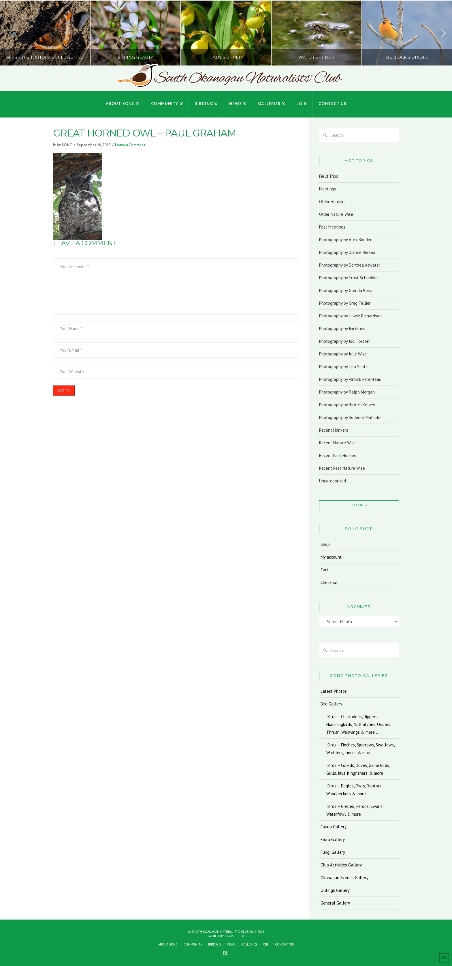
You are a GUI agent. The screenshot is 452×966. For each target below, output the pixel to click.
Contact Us (284, 944)
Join (266, 944)
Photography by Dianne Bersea (347, 252)
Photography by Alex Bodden (345, 239)
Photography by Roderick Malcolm (350, 417)
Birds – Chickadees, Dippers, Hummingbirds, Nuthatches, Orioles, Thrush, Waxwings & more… (358, 724)
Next (440, 33)
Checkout (329, 582)
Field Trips (328, 176)
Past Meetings (332, 227)
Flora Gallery (333, 839)
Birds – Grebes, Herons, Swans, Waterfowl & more (354, 810)
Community (193, 944)
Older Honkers (332, 201)
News (231, 944)
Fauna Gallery (333, 827)
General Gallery (335, 903)
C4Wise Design (236, 936)
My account (331, 557)
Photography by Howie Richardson (350, 316)
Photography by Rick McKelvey (347, 404)
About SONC (168, 944)
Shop (325, 544)
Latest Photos (334, 691)
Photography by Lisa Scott (343, 366)
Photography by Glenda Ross (345, 290)
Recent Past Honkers (338, 455)
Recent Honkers (333, 430)
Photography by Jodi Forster (344, 341)
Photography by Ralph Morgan (347, 392)
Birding (214, 944)
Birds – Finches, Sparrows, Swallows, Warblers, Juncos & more (360, 748)
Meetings (327, 189)
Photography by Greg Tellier (345, 303)
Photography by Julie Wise (343, 354)
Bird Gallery (331, 704)
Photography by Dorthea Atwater (349, 265)
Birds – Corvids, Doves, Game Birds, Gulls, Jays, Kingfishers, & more (358, 769)
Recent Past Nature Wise (342, 468)
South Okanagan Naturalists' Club (247, 78)
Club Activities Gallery (341, 865)
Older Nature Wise (336, 214)
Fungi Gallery (333, 852)
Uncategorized (332, 481)
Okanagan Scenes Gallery (344, 877)
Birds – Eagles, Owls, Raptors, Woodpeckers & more (354, 789)
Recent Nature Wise (337, 442)
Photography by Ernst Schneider (348, 277)
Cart (324, 569)
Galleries (249, 944)
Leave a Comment (130, 145)
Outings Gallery (335, 890)
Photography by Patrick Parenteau (350, 379)
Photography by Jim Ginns (342, 328)
